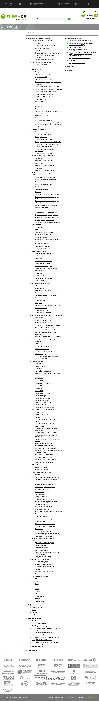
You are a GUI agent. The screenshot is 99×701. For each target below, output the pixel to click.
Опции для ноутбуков (42, 48)
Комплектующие (37, 69)
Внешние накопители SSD (43, 322)
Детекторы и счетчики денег (44, 543)
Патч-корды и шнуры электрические (47, 477)
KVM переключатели (42, 246)
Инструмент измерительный (44, 566)
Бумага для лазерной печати (44, 210)
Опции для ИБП (40, 288)
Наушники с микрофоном (43, 261)
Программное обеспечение (40, 576)
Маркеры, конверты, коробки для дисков (48, 339)
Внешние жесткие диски (43, 320)
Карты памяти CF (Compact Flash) (46, 330)
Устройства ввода (37, 225)
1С (36, 579)
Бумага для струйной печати (44, 220)
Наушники (38, 258)
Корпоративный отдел (64, 4)
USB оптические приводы (43, 351)
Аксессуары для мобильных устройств (47, 373)
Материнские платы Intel (43, 74)
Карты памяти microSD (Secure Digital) (47, 325)
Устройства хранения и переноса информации (47, 315)
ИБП (36, 285)
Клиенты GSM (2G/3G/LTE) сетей (46, 432)
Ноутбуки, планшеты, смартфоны (42, 40)
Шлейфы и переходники (43, 127)
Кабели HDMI (39, 378)
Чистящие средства (41, 562)
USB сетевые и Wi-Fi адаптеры (45, 346)
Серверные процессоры (43, 134)
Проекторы (38, 168)
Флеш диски (39, 317)
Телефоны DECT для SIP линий (45, 460)
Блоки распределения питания (45, 499)
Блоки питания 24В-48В (43, 312)
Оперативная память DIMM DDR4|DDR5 (48, 86)
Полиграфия (49, 4)
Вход (96, 12)
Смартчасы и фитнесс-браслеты (46, 59)
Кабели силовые (40, 405)
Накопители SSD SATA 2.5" (44, 96)
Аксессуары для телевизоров (44, 165)
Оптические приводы (42, 118)
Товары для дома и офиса (40, 559)
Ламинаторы (39, 529)
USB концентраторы (41, 344)
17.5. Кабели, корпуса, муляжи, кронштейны (46, 637)
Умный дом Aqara (41, 467)
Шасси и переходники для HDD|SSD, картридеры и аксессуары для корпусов (48, 123)
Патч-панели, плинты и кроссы (45, 487)
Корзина (89, 15)
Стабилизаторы (40, 293)
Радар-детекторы (41, 366)
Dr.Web (37, 586)
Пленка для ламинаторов (43, 531)
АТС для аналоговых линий (44, 446)
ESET (37, 589)
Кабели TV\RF (39, 388)
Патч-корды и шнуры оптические (46, 479)
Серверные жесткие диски (43, 139)
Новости (34, 612)
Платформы (39, 84)
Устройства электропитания (41, 283)
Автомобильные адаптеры (44, 371)
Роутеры (38, 417)
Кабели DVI (39, 381)
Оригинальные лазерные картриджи (47, 205)
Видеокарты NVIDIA (41, 115)
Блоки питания (40, 109)
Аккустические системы (43, 253)
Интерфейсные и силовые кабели (43, 376)
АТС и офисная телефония (78, 50)
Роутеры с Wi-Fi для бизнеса (44, 423)
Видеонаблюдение (75, 47)
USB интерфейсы (41, 359)
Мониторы (38, 158)
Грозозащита (39, 494)
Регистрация (88, 12)
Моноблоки (39, 67)
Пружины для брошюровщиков (45, 526)
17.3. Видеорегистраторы (40, 626)
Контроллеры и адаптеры (43, 120)
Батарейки (38, 303)
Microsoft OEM (40, 601)
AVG (36, 581)
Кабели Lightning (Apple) (43, 398)
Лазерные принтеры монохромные (46, 179)
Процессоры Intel (40, 72)
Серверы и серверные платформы (46, 132)
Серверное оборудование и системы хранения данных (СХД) (81, 44)
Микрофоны (39, 271)
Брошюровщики (40, 521)
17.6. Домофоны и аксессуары (42, 640)
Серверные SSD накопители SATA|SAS (48, 142)
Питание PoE (39, 492)
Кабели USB (39, 391)
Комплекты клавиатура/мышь (45, 232)
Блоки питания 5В (41, 308)
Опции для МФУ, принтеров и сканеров (48, 194)
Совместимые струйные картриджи (46, 212)
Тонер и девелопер (41, 207)
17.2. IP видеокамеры (39, 623)
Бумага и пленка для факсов (44, 536)
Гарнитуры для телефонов (44, 462)
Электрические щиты (42, 509)
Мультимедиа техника (39, 251)
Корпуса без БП (40, 106)
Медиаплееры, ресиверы (43, 278)
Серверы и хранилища (39, 129)
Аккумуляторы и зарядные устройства (47, 305)
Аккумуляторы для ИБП (43, 290)
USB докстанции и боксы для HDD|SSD (48, 356)
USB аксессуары (37, 341)
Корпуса (38, 104)
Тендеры (72, 60)
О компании (79, 4)
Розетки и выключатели (43, 514)
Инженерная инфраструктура (41, 472)
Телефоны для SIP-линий (43, 457)
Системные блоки (41, 64)
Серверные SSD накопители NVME (46, 144)
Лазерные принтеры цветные (44, 184)
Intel (36, 594)
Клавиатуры (39, 227)
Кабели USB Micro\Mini (42, 393)
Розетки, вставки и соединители (45, 484)
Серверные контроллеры (43, 146)
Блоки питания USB (41, 300)
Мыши (37, 230)
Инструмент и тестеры (42, 489)
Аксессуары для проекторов (44, 170)
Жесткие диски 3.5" (41, 99)
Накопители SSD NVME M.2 (44, 94)
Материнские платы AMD (43, 79)
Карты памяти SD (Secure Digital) (46, 327)
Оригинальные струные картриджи (46, 215)
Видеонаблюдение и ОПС (36, 4)
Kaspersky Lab (40, 596)
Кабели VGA (39, 386)
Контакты (92, 4)
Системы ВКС (39, 276)
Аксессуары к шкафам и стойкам (46, 502)
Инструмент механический (44, 564)
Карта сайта (31, 32)
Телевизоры (39, 163)
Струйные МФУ (40, 187)
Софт (22, 4)
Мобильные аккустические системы (47, 256)
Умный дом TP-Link (41, 469)
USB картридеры (40, 354)
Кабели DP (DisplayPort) (43, 383)
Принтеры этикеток (41, 548)
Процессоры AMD (41, 77)
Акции (33, 615)
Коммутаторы (39, 412)
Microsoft (38, 598)
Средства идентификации (43, 557)
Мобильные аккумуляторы (44, 298)
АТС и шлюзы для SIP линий (44, 455)
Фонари (37, 569)
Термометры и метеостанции (44, 571)
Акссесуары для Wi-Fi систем (44, 443)
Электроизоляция (41, 516)
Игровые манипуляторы (43, 248)
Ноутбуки (38, 43)
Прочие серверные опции (43, 153)
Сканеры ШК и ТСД (41, 545)
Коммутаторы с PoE (41, 414)
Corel (36, 584)
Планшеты (38, 50)
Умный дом (35, 465)
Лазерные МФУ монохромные (45, 177)
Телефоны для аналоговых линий (46, 448)
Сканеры (38, 192)
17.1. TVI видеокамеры (39, 621)
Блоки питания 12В (41, 310)
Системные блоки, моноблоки (41, 62)
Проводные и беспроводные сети (80, 40)
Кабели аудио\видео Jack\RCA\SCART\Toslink (43, 401)
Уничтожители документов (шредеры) (47, 534)
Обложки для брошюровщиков (45, 524)
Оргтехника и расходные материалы (43, 519)
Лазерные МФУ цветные (43, 182)
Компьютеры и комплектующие (7, 4)
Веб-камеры (39, 273)
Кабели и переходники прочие (45, 407)
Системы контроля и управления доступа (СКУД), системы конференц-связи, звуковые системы (82, 53)
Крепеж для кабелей (42, 504)
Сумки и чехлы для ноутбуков (45, 45)
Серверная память (41, 137)
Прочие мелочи (40, 574)
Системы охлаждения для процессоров (48, 82)
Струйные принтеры (41, 189)
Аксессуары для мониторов (44, 160)
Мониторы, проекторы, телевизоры (43, 156)
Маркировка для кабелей (43, 506)
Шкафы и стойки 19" (41, 497)
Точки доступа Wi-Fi (41, 426)
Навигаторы (39, 368)
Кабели (37, 474)
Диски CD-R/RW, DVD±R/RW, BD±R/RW (48, 336)
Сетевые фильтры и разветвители (46, 295)
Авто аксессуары (37, 361)
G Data (37, 591)
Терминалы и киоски (42, 550)
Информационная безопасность (79, 58)
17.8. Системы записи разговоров (43, 632)
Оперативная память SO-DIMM (45, 91)
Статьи (34, 610)
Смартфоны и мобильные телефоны (47, 53)
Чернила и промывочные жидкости (46, 217)
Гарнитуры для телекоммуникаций (46, 268)
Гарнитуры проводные (42, 263)
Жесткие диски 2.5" (41, 101)
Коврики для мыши (41, 243)
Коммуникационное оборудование (43, 409)
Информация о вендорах (77, 63)
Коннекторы (39, 482)
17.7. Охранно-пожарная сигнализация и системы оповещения (45, 643)
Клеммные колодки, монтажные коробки (48, 511)
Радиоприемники (40, 280)
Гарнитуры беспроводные (43, 266)
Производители (37, 607)
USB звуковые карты (42, 349)
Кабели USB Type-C (41, 396)
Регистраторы (39, 363)
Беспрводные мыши (41, 237)
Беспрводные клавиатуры (43, 234)
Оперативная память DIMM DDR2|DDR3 (48, 89)
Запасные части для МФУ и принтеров (47, 222)
